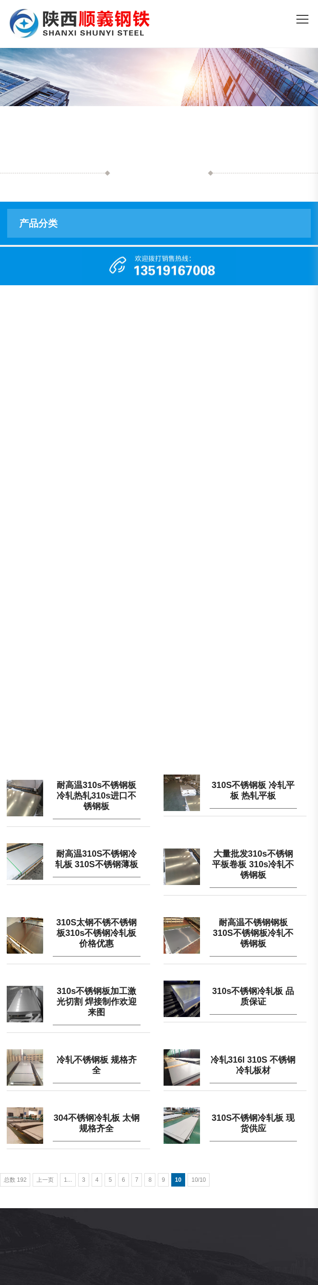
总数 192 (15, 1179)
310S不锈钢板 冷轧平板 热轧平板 (253, 790)
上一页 (45, 1179)
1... (68, 1179)
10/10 (198, 1179)
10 (178, 1179)
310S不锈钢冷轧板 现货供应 (253, 1123)
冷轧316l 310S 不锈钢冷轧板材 (253, 1065)
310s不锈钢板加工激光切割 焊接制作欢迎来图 (97, 1001)
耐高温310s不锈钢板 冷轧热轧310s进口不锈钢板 (96, 795)
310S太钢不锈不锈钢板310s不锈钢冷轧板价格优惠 (96, 933)
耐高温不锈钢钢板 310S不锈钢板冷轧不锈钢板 (253, 933)
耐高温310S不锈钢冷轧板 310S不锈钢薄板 (96, 859)
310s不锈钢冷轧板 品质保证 (253, 996)
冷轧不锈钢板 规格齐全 (97, 1065)
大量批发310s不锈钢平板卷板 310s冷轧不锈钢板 (253, 864)
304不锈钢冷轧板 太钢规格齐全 (97, 1123)
